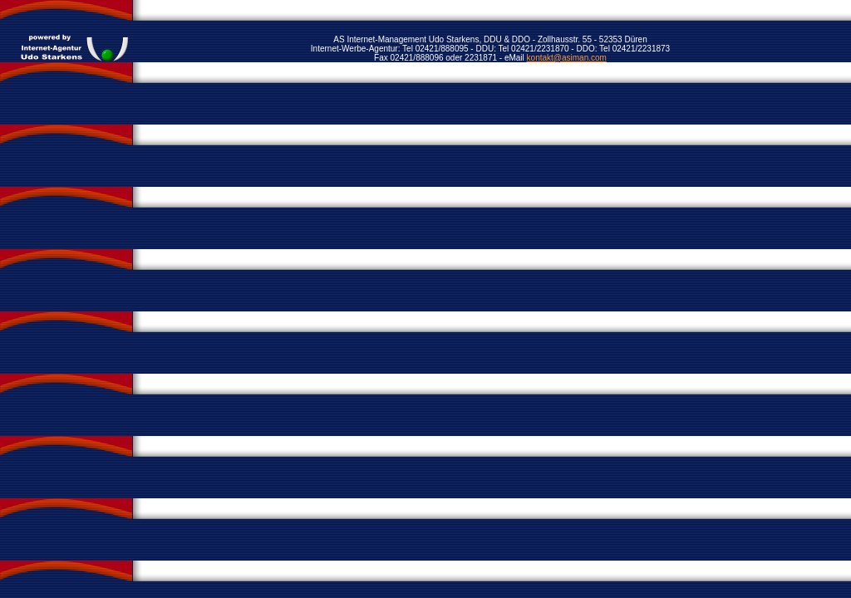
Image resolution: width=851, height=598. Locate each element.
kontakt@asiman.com (567, 57)
